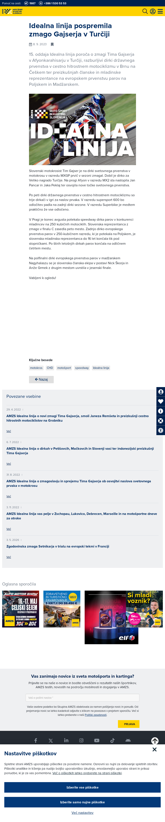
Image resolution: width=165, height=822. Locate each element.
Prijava (129, 724)
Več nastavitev (82, 812)
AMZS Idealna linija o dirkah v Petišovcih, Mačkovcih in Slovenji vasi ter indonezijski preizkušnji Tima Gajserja (80, 450)
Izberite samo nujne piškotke (82, 802)
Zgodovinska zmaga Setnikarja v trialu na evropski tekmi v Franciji (57, 546)
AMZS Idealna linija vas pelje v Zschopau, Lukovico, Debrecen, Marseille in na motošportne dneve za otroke (81, 516)
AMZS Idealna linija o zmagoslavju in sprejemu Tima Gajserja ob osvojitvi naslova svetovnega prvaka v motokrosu (78, 483)
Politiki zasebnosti (96, 715)
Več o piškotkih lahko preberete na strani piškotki (87, 773)
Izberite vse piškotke (83, 787)
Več (8, 431)
